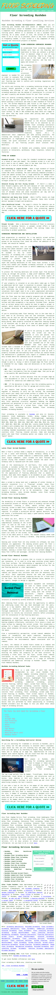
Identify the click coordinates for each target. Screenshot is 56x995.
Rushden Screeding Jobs (22, 956)
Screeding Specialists (15, 926)
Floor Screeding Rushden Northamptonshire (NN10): (22, 25)
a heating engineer (37, 898)
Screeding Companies (41, 944)
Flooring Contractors (28, 934)
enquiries (36, 906)
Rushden (32, 414)
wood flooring (23, 896)
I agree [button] (34, 986)
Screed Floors (8, 936)
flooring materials (31, 615)
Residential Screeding (10, 934)
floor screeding (17, 31)
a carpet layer (7, 900)
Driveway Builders (8, 950)
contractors (30, 622)
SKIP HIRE (12, 890)
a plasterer (28, 890)
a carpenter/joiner (31, 900)
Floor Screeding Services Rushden (20, 847)
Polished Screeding (32, 926)
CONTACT (43, 11)
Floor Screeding (20, 942)
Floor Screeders (47, 926)
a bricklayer (46, 896)
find (7, 817)
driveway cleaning (32, 888)
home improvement (8, 906)
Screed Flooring (40, 940)
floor (50, 544)
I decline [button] (40, 986)
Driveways (22, 948)
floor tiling (25, 894)
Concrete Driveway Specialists (41, 948)
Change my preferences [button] (38, 989)
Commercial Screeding (45, 928)
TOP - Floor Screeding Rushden (13, 965)
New (16, 980)
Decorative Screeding (10, 944)
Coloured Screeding (9, 930)
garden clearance (8, 892)
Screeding (5, 932)
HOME (28, 11)
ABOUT (38, 11)
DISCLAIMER (50, 11)
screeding (5, 430)
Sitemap (3, 980)
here (35, 843)
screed (18, 501)
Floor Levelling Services (43, 930)
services (34, 432)
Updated (20, 980)
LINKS (32, 11)
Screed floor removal (10, 559)
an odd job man (14, 898)
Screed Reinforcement (20, 932)
